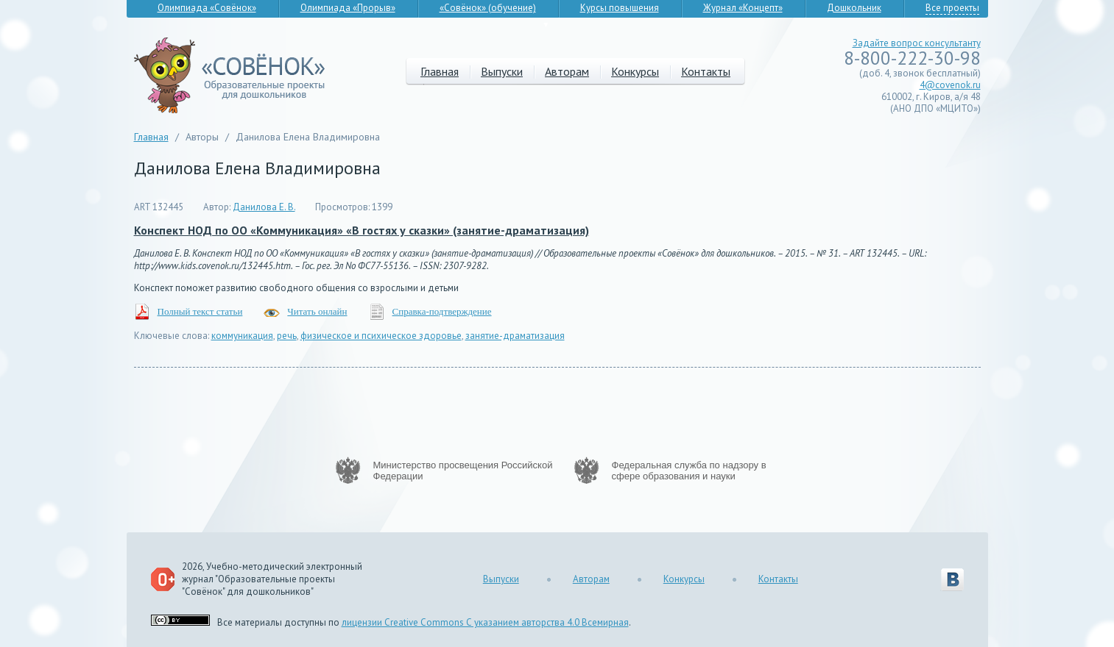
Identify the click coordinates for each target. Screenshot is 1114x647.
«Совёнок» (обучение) (488, 7)
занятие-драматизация (515, 335)
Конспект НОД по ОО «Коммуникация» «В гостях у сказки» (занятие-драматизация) (361, 230)
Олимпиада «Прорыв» (347, 7)
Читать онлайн (317, 311)
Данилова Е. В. (264, 207)
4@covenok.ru (950, 85)
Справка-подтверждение (442, 311)
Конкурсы (635, 71)
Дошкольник (854, 7)
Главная (439, 71)
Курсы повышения (619, 7)
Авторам (567, 71)
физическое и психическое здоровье (381, 335)
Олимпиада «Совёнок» (207, 7)
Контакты (705, 71)
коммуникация (242, 335)
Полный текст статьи (200, 311)
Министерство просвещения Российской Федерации (463, 471)
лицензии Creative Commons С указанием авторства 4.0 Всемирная (485, 622)
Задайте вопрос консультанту (917, 43)
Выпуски (502, 71)
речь (287, 335)
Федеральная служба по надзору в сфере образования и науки (689, 471)
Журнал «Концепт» (743, 7)
